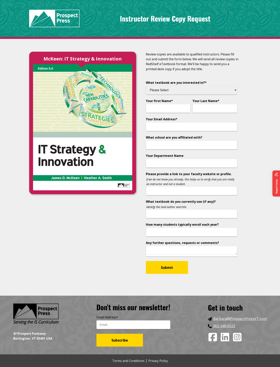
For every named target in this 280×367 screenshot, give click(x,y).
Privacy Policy (158, 361)
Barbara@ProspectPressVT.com (240, 318)
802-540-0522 (224, 325)
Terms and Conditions (128, 361)
